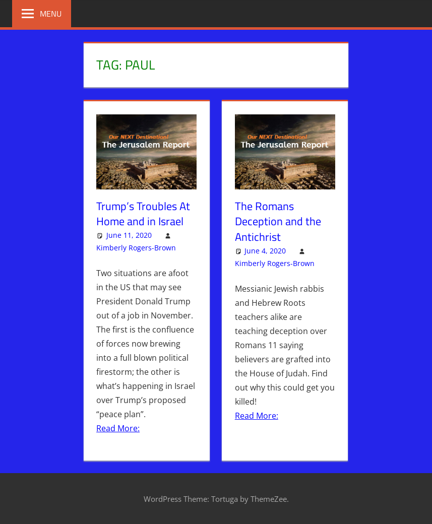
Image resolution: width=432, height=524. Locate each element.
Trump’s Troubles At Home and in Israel (143, 214)
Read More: (118, 428)
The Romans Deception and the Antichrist (278, 222)
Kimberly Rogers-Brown (136, 247)
